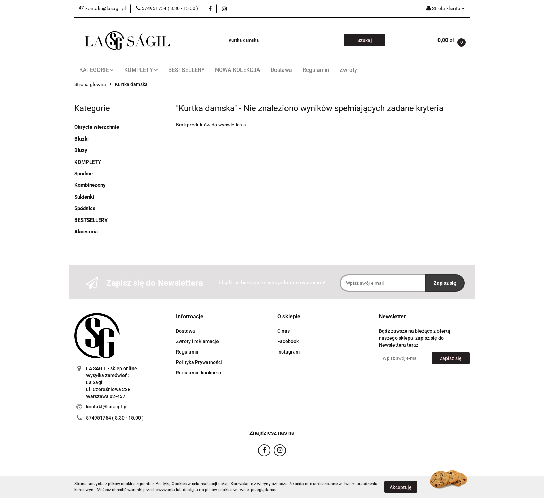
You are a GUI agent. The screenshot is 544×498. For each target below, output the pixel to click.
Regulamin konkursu (198, 372)
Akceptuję (401, 487)
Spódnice (84, 208)
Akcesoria (86, 232)
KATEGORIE (96, 70)
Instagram (288, 352)
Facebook (288, 341)
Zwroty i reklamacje (197, 341)
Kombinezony (90, 185)
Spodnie (83, 174)
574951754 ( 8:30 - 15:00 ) (115, 418)
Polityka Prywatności (199, 362)
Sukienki (84, 197)
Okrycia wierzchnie (96, 127)
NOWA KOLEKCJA (237, 70)
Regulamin (316, 70)
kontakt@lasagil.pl (107, 406)
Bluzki (81, 139)
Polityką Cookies (171, 483)
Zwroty (348, 70)
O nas (283, 331)
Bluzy (80, 150)
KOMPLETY (141, 70)
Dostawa (281, 70)
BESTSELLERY (186, 70)
